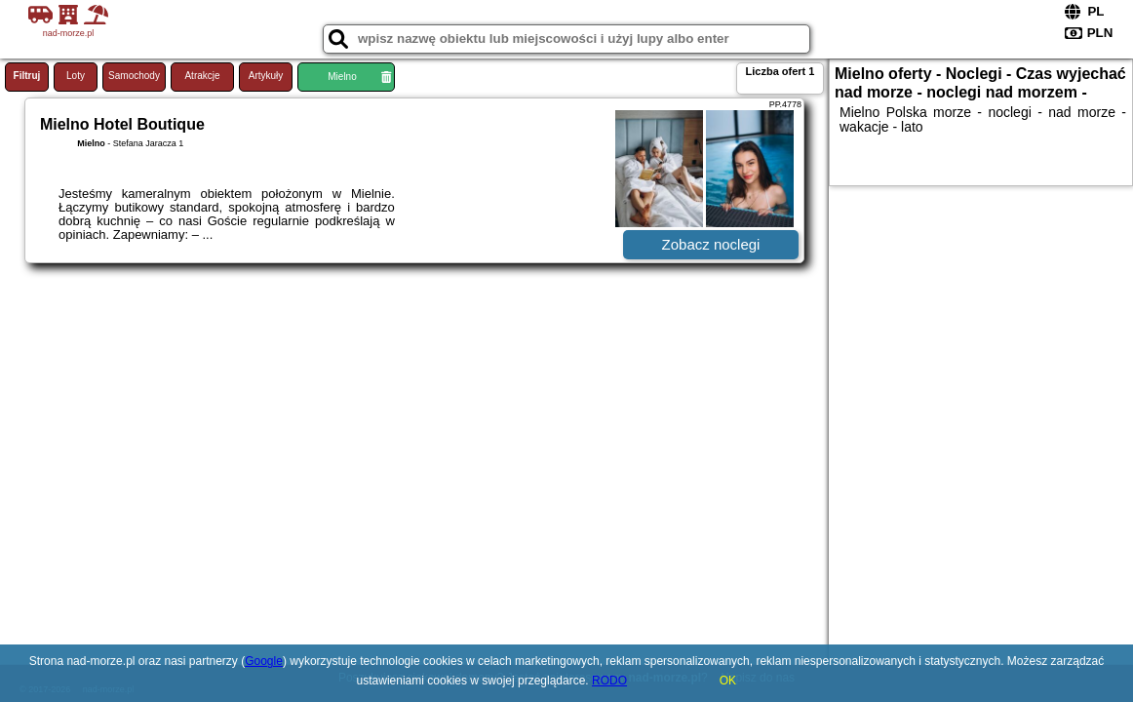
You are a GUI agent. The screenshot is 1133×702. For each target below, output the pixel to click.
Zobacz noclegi (711, 244)
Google (264, 661)
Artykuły (266, 75)
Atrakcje (201, 75)
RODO (609, 680)
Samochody (134, 75)
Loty (75, 75)
